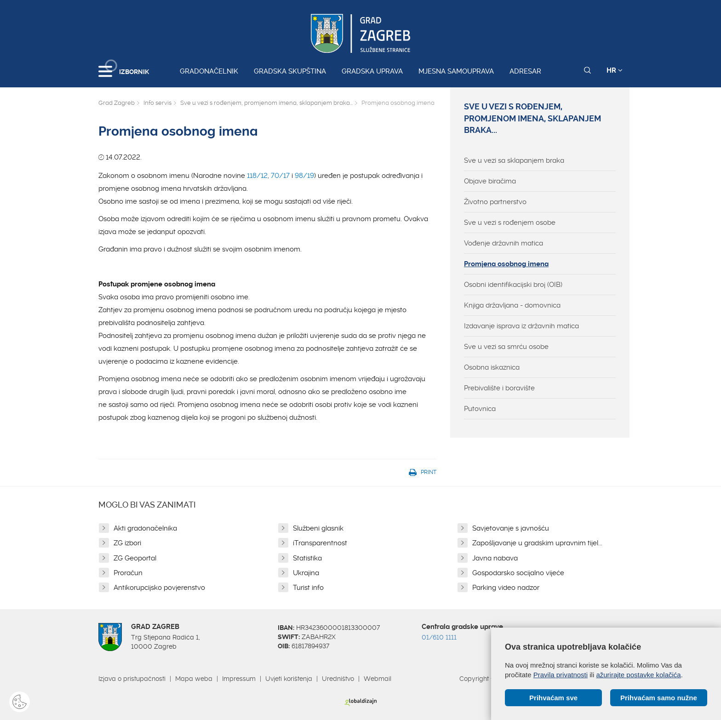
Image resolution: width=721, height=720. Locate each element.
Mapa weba (193, 678)
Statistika (307, 558)
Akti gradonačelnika (145, 528)
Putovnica (480, 409)
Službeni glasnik (318, 528)
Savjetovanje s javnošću (510, 528)
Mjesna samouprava (456, 71)
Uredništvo (338, 678)
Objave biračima (490, 181)
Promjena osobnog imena (506, 264)
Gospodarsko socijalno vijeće (518, 573)
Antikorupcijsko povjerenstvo (159, 587)
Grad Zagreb (116, 102)
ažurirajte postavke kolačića (638, 675)
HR (615, 70)
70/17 (280, 175)
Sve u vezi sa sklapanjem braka (514, 160)
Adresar (525, 71)
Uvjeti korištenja (288, 678)
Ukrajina (306, 573)
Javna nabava (495, 558)
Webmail (377, 678)
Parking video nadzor (505, 587)
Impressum (239, 678)
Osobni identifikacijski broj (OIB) (513, 284)
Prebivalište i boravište (499, 388)
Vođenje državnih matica (503, 243)
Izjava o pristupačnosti (132, 678)
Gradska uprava (372, 71)
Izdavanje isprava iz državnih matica (521, 326)
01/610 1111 (439, 637)
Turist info (308, 587)
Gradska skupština (290, 71)
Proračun (128, 573)
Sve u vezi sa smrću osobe (506, 347)
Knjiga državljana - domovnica (512, 305)
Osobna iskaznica (492, 367)
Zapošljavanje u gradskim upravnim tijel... (537, 543)
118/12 (257, 175)
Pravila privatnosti (560, 675)
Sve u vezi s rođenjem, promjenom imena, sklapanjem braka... (266, 102)
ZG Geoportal (135, 558)
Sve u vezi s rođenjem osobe (509, 222)
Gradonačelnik (209, 71)
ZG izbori (127, 543)
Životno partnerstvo (495, 202)
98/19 (304, 175)
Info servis (157, 102)
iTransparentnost (320, 543)
